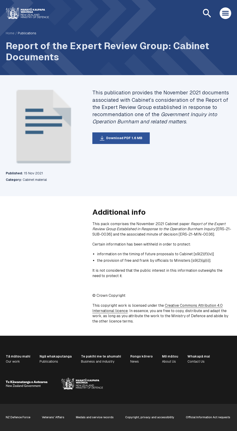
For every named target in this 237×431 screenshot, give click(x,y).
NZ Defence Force (18, 417)
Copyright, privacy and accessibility (149, 417)
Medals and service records (95, 417)
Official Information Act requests (208, 417)
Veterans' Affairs (53, 417)
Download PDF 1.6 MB (124, 138)
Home (10, 33)
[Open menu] (225, 13)
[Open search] (207, 13)
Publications (27, 33)
